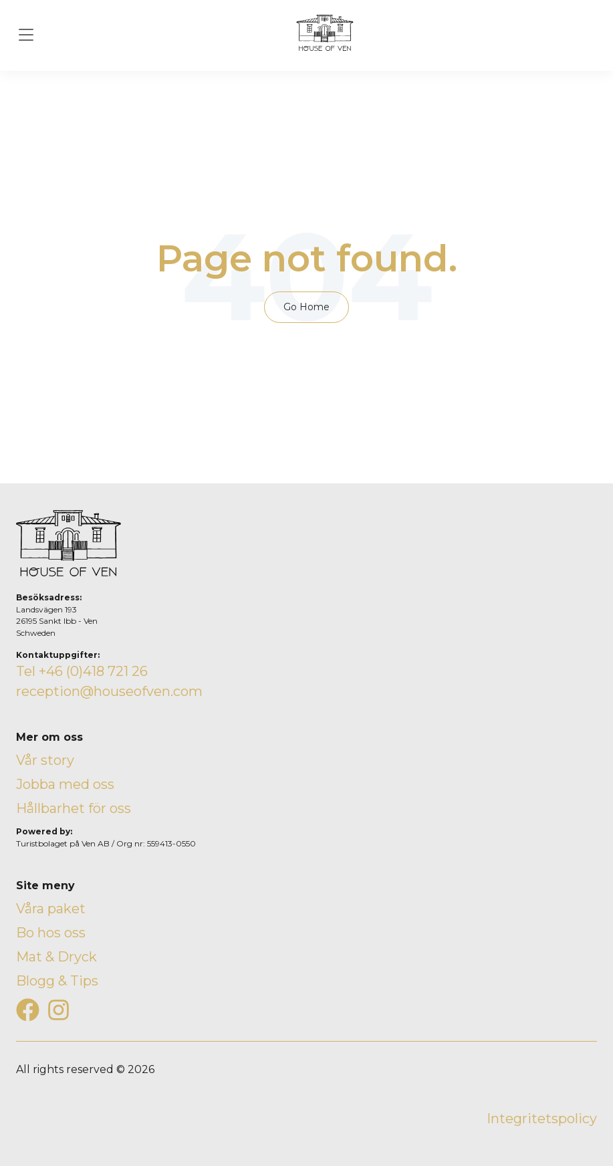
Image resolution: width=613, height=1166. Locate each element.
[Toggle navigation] (26, 35)
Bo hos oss (51, 932)
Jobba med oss (65, 784)
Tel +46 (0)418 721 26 (82, 671)
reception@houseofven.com (109, 691)
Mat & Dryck (56, 956)
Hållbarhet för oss (73, 808)
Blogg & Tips (57, 980)
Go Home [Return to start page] (306, 307)
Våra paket (51, 908)
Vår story (45, 760)
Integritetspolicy (542, 1119)
